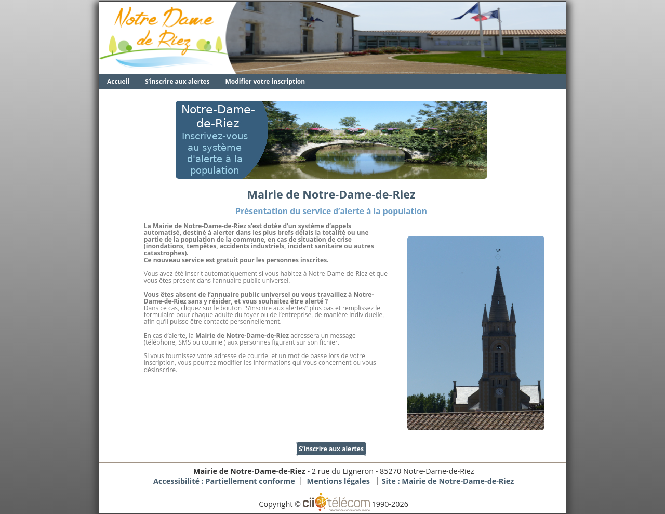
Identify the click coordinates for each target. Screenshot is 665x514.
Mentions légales (338, 481)
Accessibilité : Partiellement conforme (224, 481)
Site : (448, 481)
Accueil (118, 81)
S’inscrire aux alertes (177, 81)
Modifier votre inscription (265, 81)
